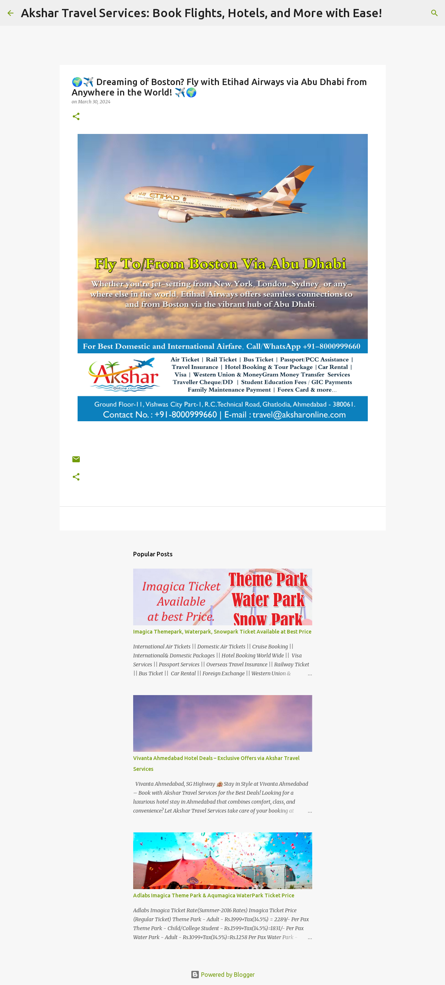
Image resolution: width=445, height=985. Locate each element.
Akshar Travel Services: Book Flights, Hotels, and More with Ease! (201, 12)
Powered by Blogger (223, 974)
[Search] (392, 13)
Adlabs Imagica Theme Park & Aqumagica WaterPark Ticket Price (213, 895)
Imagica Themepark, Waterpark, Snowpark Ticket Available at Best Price (222, 632)
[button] (76, 117)
